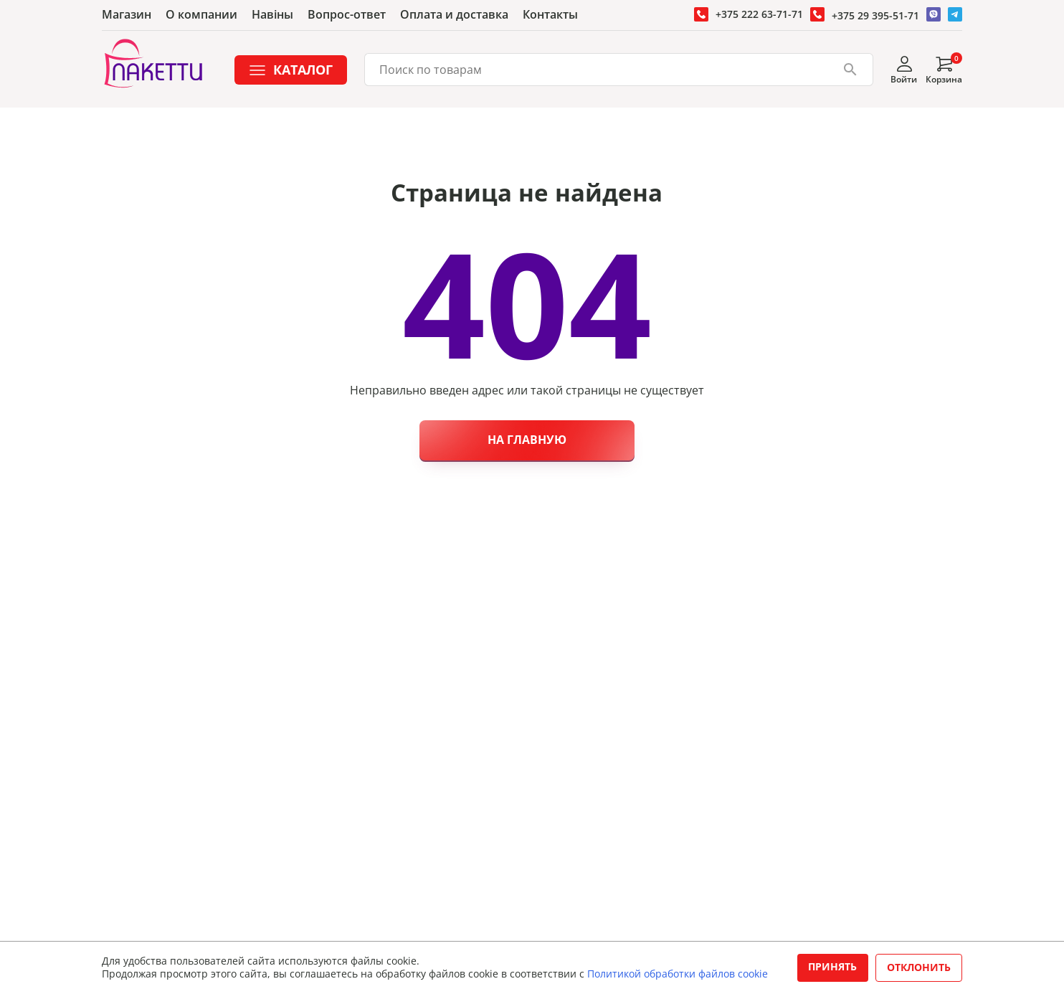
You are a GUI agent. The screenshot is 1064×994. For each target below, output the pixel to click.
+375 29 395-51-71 (875, 15)
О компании (201, 14)
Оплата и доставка (454, 14)
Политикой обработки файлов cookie (677, 973)
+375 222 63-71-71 (759, 14)
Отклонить (919, 967)
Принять (832, 966)
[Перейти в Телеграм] (955, 14)
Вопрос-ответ (347, 14)
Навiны (272, 14)
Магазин (126, 14)
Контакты (550, 14)
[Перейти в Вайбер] (933, 14)
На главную (527, 440)
